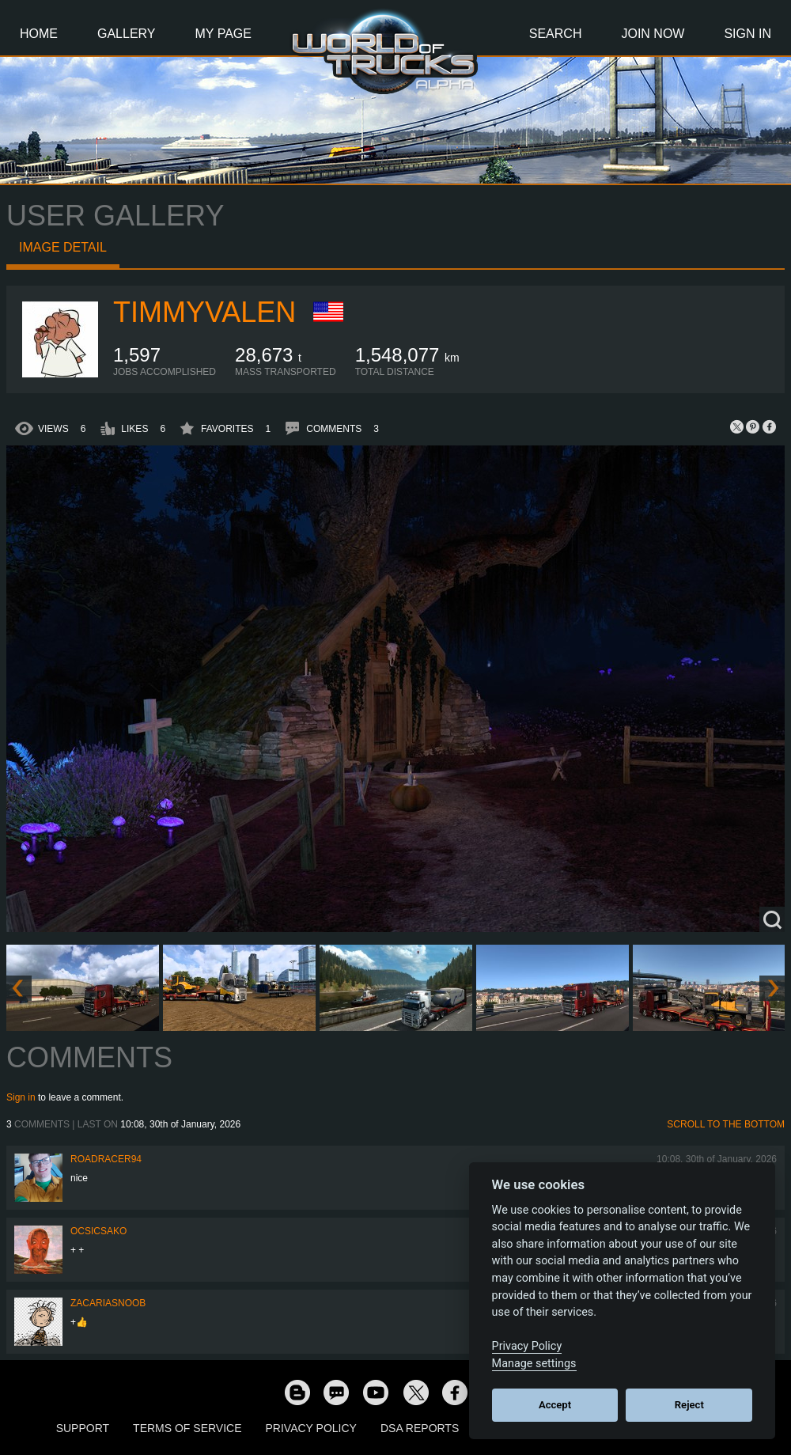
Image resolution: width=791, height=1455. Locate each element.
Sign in (21, 1097)
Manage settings (534, 1363)
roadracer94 (106, 1159)
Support (82, 1428)
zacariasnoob (108, 1303)
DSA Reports (419, 1428)
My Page (223, 33)
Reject (689, 1405)
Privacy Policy (311, 1428)
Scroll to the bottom (726, 1124)
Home (39, 33)
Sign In (747, 33)
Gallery (126, 33)
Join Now (652, 33)
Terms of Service (187, 1428)
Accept (555, 1405)
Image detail (63, 247)
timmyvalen (204, 312)
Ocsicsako (98, 1231)
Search (555, 33)
